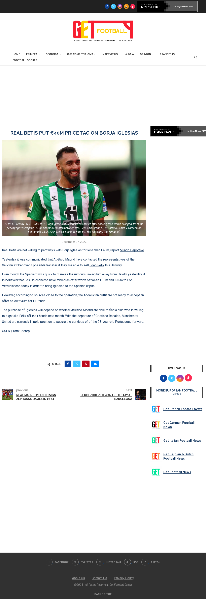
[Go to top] (103, 594)
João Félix (97, 265)
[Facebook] (107, 6)
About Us (78, 578)
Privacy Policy (124, 578)
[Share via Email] (95, 364)
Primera (31, 54)
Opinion (145, 54)
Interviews (110, 54)
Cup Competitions (80, 54)
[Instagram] (119, 6)
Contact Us (99, 578)
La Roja (129, 54)
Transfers (167, 54)
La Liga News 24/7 (183, 6)
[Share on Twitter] (76, 364)
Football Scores (24, 60)
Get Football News (177, 472)
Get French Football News (182, 409)
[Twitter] (113, 6)
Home (16, 54)
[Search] (196, 57)
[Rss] (126, 6)
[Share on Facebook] (68, 364)
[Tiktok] (132, 6)
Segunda (52, 54)
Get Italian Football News (182, 441)
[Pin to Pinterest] (86, 364)
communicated (36, 259)
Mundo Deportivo (132, 250)
